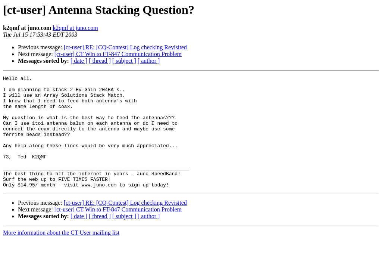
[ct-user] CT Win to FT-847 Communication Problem (118, 54)
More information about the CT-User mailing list (61, 255)
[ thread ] (100, 61)
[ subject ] (124, 61)
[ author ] (149, 61)
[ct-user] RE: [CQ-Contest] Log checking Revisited (125, 47)
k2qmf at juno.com (75, 28)
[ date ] (79, 61)
